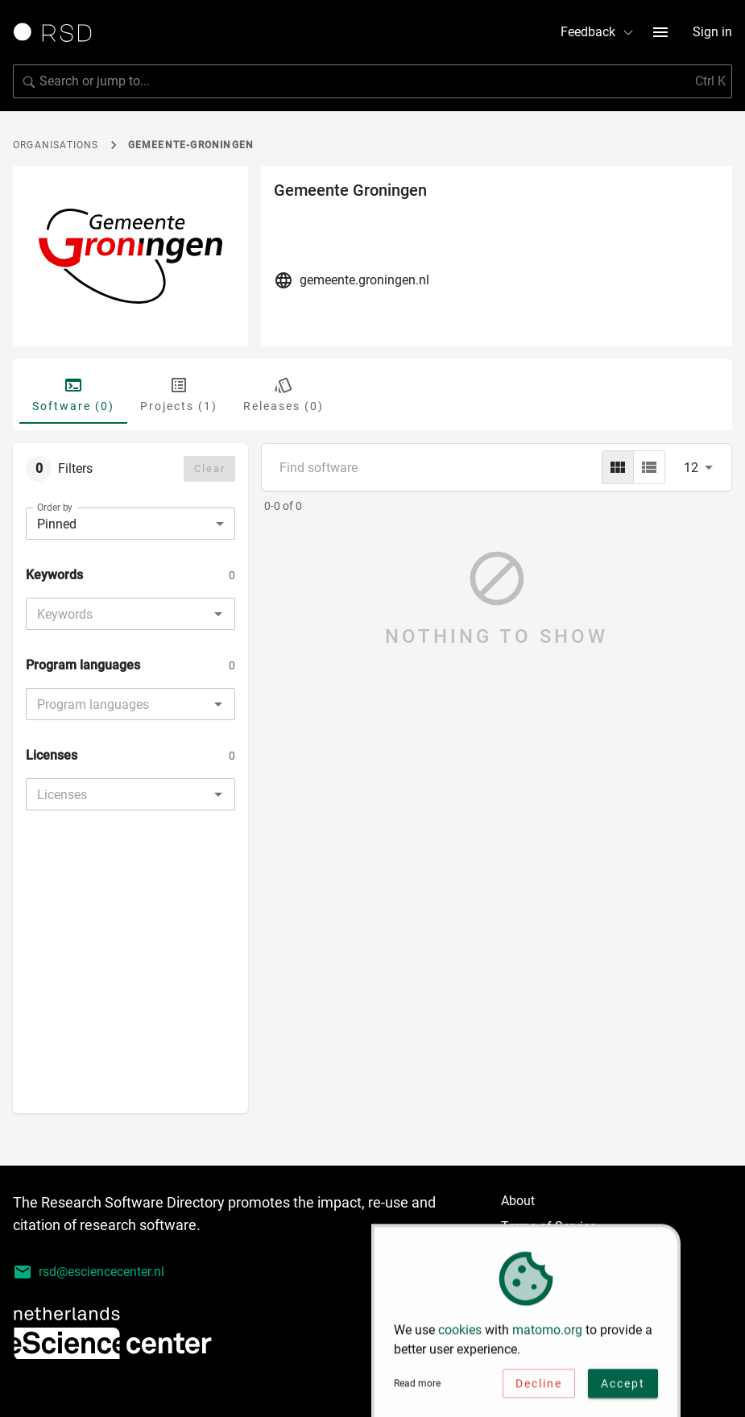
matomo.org (547, 1332)
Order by (54, 507)
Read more (417, 1386)
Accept (623, 1386)
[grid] (618, 467)
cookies (460, 1332)
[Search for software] (372, 81)
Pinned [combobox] (57, 524)
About (518, 1200)
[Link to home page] (58, 32)
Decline (538, 1386)
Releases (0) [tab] (283, 393)
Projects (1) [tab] (178, 393)
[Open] (218, 614)
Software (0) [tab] (73, 393)
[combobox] (117, 614)
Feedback (598, 31)
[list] (649, 467)
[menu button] (660, 32)
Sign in (712, 31)
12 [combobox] (691, 467)
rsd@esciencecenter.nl (88, 1272)
